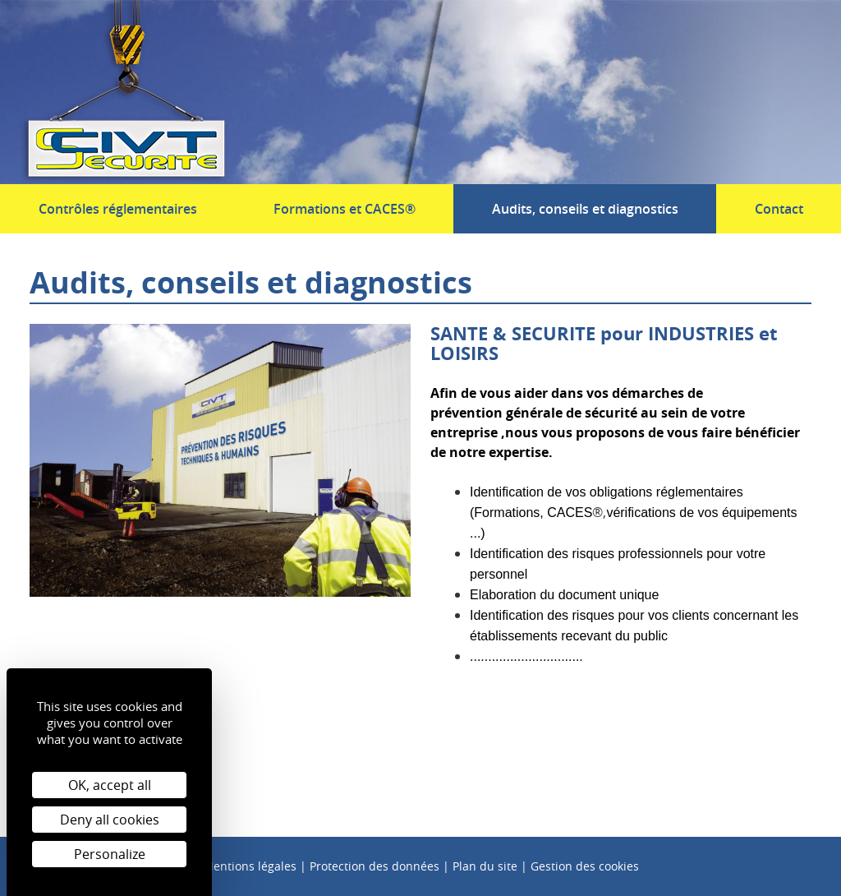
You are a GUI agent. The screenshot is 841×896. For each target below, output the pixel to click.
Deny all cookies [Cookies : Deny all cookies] (109, 820)
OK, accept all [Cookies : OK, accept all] (109, 785)
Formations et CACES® (344, 209)
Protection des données (374, 866)
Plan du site (485, 866)
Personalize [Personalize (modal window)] (109, 854)
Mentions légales (249, 866)
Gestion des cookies (585, 866)
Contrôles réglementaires (118, 209)
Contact (779, 209)
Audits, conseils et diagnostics (585, 209)
